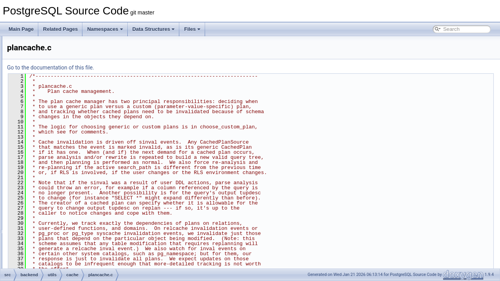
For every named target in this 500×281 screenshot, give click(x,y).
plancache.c (63, 156)
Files (192, 29)
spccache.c (62, 190)
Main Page (21, 29)
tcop (42, 44)
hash (50, 242)
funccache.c (63, 121)
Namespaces (105, 29)
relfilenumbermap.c (71, 173)
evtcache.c (62, 113)
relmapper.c (63, 182)
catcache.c (62, 104)
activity (52, 70)
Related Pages (60, 29)
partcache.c (63, 147)
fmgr (49, 233)
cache (51, 87)
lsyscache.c (63, 139)
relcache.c (61, 164)
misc (49, 267)
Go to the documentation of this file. (148, 67)
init (47, 250)
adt (48, 79)
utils (42, 61)
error (49, 225)
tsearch (46, 53)
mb (48, 259)
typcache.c (62, 216)
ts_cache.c (62, 207)
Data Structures (153, 29)
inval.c (57, 130)
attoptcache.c (65, 96)
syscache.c (62, 199)
